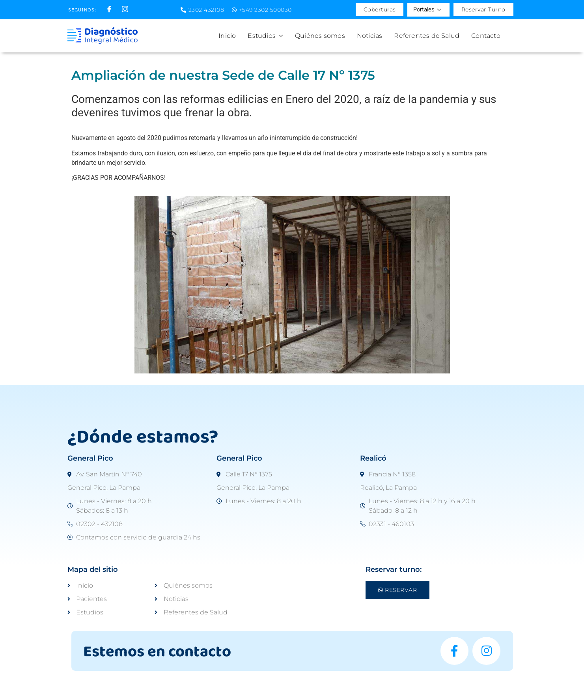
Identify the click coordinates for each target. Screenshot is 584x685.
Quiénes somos (320, 35)
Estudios (265, 35)
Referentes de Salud (426, 35)
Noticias (369, 35)
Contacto (485, 35)
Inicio (227, 35)
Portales (427, 9)
